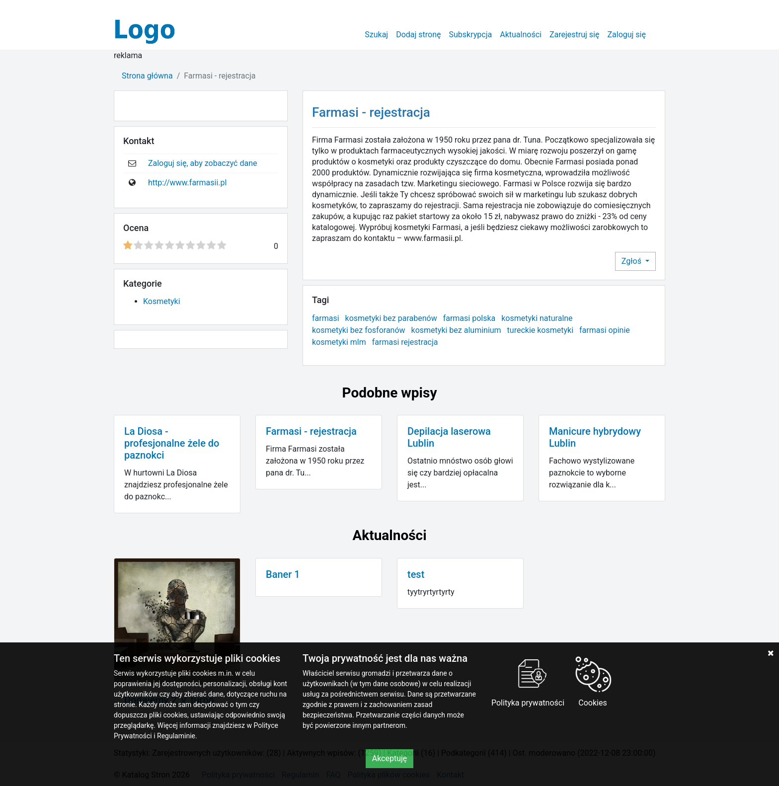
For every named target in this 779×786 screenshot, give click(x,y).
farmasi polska (469, 318)
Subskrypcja (470, 34)
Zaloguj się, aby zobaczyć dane (202, 163)
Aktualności (521, 34)
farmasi (325, 318)
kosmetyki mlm (339, 342)
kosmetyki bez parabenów (391, 318)
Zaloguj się (626, 34)
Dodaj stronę (418, 34)
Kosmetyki (161, 301)
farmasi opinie (604, 330)
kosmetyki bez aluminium (456, 330)
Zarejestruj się (574, 34)
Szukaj (376, 34)
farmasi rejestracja (405, 342)
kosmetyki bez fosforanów (358, 330)
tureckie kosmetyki (540, 330)
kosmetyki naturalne (536, 318)
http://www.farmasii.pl (187, 182)
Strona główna (147, 75)
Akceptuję (389, 758)
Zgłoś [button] (632, 261)
